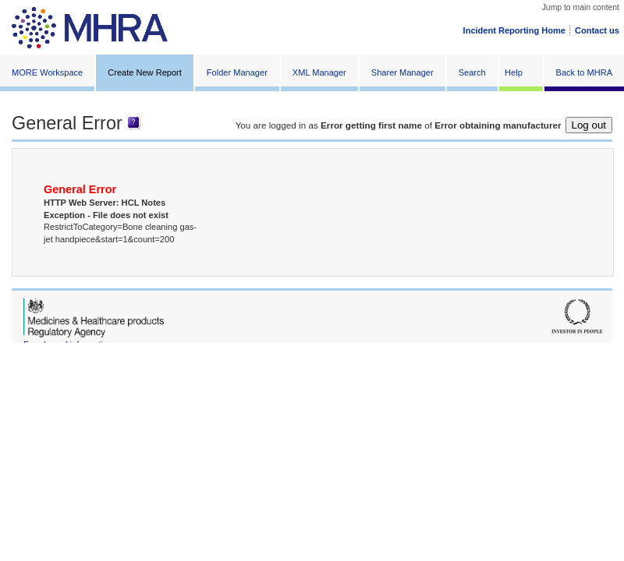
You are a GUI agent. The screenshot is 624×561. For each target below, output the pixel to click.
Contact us (597, 30)
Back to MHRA (584, 72)
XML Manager (319, 72)
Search (472, 72)
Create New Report (145, 72)
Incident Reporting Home (514, 30)
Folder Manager (237, 72)
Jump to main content (580, 7)
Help (514, 72)
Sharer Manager (402, 72)
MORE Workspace (47, 72)
